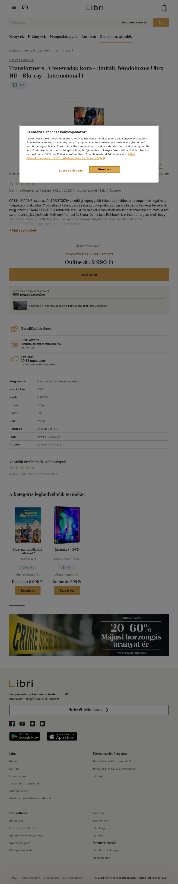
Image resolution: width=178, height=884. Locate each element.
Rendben (104, 169)
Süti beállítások (71, 170)
